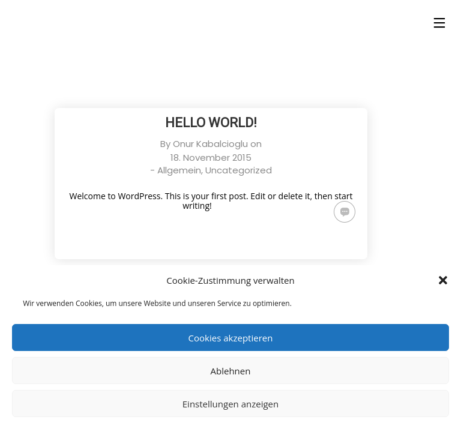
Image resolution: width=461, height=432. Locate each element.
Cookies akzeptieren (230, 338)
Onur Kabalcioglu (210, 143)
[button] (443, 280)
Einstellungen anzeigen (230, 404)
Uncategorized (238, 170)
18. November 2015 (211, 157)
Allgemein (179, 170)
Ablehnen (231, 371)
